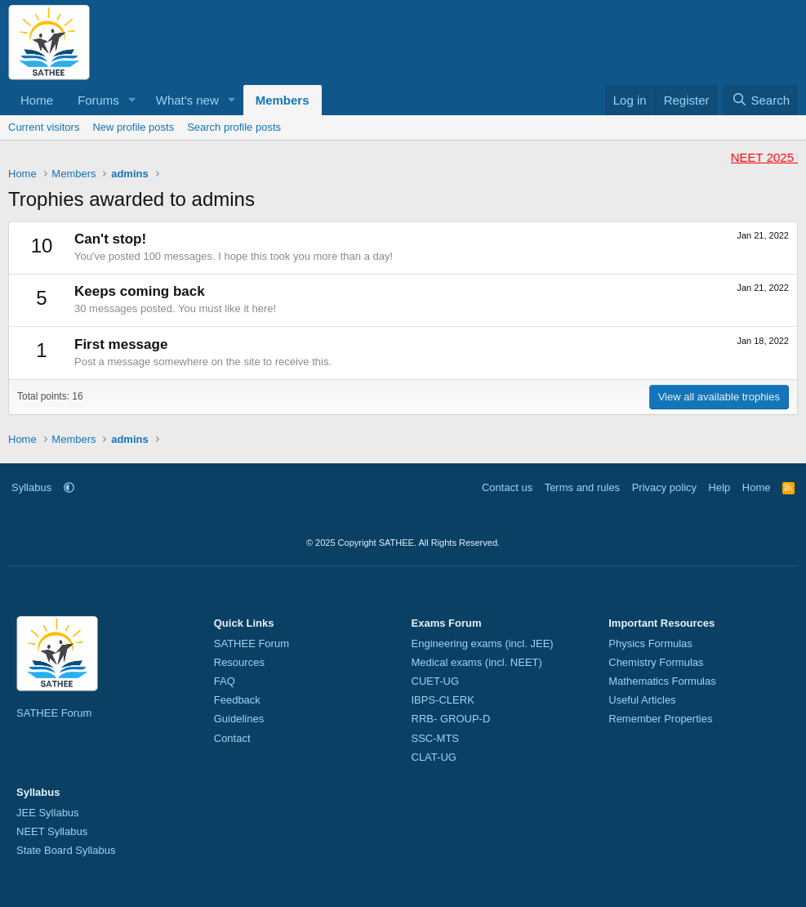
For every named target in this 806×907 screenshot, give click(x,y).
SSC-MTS (436, 738)
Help (720, 487)
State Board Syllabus (65, 850)
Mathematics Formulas (661, 681)
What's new (187, 100)
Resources (239, 662)
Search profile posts (234, 127)
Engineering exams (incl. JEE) (483, 643)
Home (36, 100)
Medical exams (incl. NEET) (477, 662)
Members (282, 100)
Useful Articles (641, 700)
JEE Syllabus (47, 812)
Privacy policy (664, 487)
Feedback (237, 700)
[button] (132, 100)
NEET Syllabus (51, 831)
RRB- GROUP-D (451, 719)
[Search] (761, 100)
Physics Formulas (650, 643)
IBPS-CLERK (443, 700)
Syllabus (31, 487)
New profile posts (133, 127)
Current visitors (43, 127)
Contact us (507, 487)
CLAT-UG (434, 757)
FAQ (224, 681)
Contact (232, 738)
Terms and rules (582, 487)
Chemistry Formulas (655, 662)
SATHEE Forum (53, 713)
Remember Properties (660, 719)
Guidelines (239, 719)
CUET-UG (436, 681)
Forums (98, 100)
